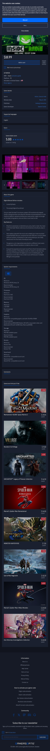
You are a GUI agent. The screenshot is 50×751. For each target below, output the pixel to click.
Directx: (6, 340)
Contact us (25, 682)
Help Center (25, 669)
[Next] (46, 185)
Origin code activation (25, 691)
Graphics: (6, 314)
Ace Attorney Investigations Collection (17, 640)
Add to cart (22, 63)
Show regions (8, 83)
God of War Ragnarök (11, 576)
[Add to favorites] (44, 62)
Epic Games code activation (25, 698)
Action (36, 97)
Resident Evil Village (10, 447)
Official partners (25, 665)
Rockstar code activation (25, 702)
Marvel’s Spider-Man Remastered (15, 511)
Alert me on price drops (14, 68)
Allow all (25, 20)
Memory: (6, 302)
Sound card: (7, 352)
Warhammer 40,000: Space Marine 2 (16, 415)
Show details (25, 31)
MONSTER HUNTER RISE (11, 543)
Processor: (7, 290)
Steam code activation (25, 695)
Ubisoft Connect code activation (25, 705)
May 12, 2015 (42, 100)
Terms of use (25, 672)
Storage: (6, 328)
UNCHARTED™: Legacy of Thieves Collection (18, 479)
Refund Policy (25, 679)
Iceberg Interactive (40, 103)
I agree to (10, 732)
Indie (44, 97)
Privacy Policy (25, 675)
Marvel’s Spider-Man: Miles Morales (16, 608)
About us (25, 662)
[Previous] (4, 185)
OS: (5, 278)
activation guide (16, 76)
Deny (25, 25)
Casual (41, 97)
